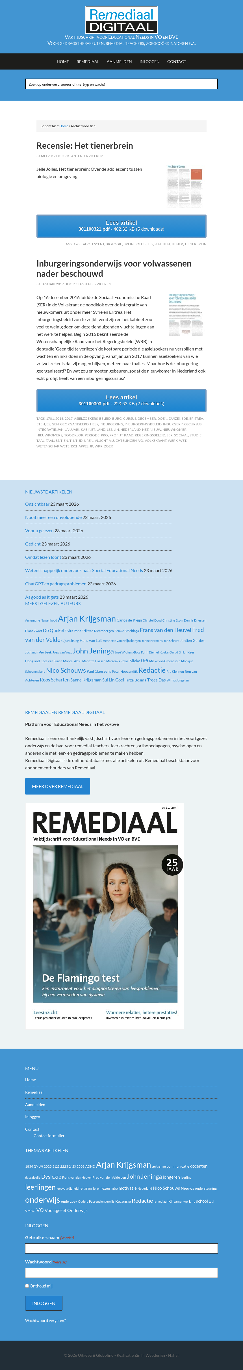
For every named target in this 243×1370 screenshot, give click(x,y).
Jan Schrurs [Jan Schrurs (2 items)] (171, 640)
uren (88, 440)
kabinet (88, 429)
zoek (108, 446)
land (100, 429)
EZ (48, 424)
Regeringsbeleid (150, 435)
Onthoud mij (41, 1285)
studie (195, 435)
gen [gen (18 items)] (123, 1177)
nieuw (155, 429)
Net (145, 429)
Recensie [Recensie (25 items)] (123, 1201)
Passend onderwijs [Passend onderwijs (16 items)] (101, 1201)
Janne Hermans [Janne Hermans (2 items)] (152, 640)
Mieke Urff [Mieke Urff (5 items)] (138, 660)
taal (40, 440)
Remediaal (34, 1092)
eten (40, 424)
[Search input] (122, 84)
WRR (99, 446)
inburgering (111, 424)
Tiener (177, 244)
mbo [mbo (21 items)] (114, 1188)
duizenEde (178, 418)
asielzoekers (86, 418)
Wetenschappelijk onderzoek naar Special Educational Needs (84, 570)
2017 (69, 418)
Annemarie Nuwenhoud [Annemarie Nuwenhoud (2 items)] (41, 620)
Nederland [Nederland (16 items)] (145, 1188)
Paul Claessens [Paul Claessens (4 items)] (99, 671)
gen (55, 424)
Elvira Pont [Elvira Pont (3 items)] (73, 631)
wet (182, 440)
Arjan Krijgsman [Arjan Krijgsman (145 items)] (87, 618)
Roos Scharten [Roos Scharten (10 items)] (55, 680)
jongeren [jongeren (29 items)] (171, 1176)
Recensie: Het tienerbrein (84, 145)
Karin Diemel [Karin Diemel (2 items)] (150, 652)
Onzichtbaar (37, 504)
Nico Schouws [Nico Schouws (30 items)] (166, 1188)
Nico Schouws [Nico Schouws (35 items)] (66, 670)
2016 (59, 418)
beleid (105, 418)
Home (30, 1079)
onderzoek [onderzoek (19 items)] (69, 1201)
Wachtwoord (45, 1262)
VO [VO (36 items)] (40, 1210)
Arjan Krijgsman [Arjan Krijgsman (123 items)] (123, 1164)
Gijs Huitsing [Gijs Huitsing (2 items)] (70, 640)
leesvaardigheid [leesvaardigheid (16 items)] (68, 1188)
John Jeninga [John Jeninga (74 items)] (93, 650)
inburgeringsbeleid (143, 424)
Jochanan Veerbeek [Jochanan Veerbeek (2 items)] (38, 652)
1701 (50, 418)
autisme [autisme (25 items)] (159, 1166)
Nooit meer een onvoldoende (53, 517)
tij (72, 440)
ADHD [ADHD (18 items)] (90, 1166)
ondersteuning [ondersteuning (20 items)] (206, 1188)
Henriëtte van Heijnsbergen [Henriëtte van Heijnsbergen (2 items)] (122, 640)
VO (140, 440)
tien (166, 244)
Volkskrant (155, 440)
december (147, 418)
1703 (77, 244)
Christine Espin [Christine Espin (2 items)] (172, 620)
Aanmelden (35, 1104)
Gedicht (33, 543)
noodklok (73, 435)
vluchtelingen (123, 440)
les (150, 244)
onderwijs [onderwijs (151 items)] (42, 1199)
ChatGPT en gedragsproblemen (55, 583)
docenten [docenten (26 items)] (198, 1166)
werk (173, 440)
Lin (116, 429)
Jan (60, 429)
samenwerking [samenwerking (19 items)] (184, 1201)
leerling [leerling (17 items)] (186, 1177)
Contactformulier (49, 1135)
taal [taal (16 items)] (211, 1201)
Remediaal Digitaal (121, 20)
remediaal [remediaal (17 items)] (161, 1201)
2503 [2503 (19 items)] (80, 1166)
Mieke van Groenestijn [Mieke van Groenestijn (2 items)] (164, 661)
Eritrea (196, 418)
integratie (46, 429)
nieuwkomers (49, 435)
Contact (32, 1129)
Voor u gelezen (39, 530)
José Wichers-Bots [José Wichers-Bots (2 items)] (127, 652)
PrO (104, 435)
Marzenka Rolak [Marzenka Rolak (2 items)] (117, 661)
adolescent (93, 244)
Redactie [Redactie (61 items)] (152, 670)
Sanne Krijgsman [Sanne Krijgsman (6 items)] (85, 679)
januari (72, 429)
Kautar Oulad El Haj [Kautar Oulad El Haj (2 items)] (173, 652)
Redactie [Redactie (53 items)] (142, 1200)
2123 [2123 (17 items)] (56, 1166)
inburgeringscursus (182, 424)
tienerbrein (196, 244)
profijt (116, 435)
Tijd (79, 440)
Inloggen (32, 1116)
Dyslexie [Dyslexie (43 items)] (51, 1177)
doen (162, 418)
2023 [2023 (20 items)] (48, 1166)
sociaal (181, 435)
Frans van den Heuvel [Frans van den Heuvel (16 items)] (165, 630)
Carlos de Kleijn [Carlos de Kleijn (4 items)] (129, 620)
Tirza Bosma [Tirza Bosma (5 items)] (135, 680)
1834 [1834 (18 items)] (29, 1166)
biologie (114, 244)
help (94, 424)
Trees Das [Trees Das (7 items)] (156, 679)
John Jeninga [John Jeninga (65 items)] (144, 1176)
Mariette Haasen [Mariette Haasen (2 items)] (93, 661)
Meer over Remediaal (57, 786)
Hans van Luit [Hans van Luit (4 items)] (91, 640)
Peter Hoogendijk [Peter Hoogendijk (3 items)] (125, 671)
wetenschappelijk (76, 446)
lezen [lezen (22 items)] (105, 1188)
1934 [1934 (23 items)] (38, 1166)
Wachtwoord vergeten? (45, 1320)
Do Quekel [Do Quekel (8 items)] (53, 630)
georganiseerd (74, 424)
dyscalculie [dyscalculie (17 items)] (32, 1177)
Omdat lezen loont (43, 557)
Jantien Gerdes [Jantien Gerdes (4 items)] (192, 640)
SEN (158, 244)
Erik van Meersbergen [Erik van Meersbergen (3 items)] (98, 631)
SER (170, 435)
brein (128, 244)
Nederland (130, 429)
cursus (129, 418)
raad (128, 435)
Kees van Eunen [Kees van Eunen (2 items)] (51, 661)
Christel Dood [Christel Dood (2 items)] (152, 620)
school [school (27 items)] (202, 1201)
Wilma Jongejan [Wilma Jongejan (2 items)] (178, 680)
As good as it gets (42, 596)
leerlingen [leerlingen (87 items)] (40, 1187)
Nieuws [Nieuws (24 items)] (187, 1188)
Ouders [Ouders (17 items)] (83, 1201)
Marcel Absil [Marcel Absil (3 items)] (72, 661)
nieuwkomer (174, 429)
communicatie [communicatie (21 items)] (178, 1166)
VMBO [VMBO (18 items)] (30, 1211)
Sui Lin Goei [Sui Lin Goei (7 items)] (113, 679)
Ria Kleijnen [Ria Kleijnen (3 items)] (175, 671)
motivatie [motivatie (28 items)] (128, 1188)
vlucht (101, 440)
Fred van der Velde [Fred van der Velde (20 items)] (106, 1177)
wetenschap (47, 446)
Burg (117, 418)
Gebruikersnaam (49, 1238)
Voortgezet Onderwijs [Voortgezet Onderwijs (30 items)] (66, 1210)
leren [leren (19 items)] (97, 1188)
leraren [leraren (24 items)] (85, 1188)
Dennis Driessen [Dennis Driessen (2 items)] (195, 620)
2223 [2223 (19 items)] (64, 1166)
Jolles (140, 244)
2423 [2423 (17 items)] (72, 1166)
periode (92, 435)
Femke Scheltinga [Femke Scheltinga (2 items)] (127, 631)
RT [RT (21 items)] (170, 1201)
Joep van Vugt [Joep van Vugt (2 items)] (62, 652)
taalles (52, 440)
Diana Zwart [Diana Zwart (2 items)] (33, 631)
